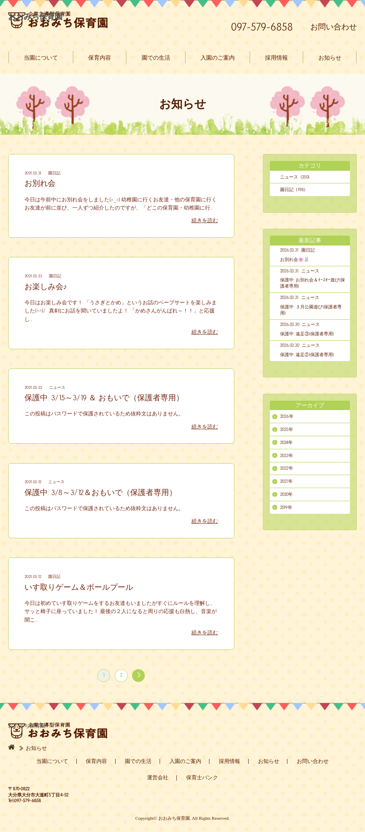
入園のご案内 (217, 57)
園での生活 (156, 57)
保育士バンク (202, 778)
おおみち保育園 (58, 19)
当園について (41, 57)
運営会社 (157, 778)
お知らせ (329, 57)
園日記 (54, 173)
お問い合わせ (333, 26)
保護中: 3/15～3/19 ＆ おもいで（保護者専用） (104, 397)
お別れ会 (40, 183)
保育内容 (99, 57)
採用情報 (276, 57)
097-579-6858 (262, 27)
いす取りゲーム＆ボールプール (78, 587)
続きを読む (204, 220)
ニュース (57, 387)
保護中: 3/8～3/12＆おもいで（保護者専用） (100, 492)
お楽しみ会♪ (45, 286)
